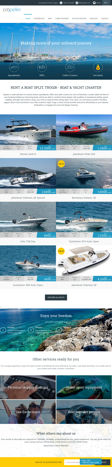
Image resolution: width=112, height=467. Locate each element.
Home (27, 18)
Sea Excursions (79, 18)
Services (94, 18)
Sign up (102, 462)
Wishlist (98, 3)
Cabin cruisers (62, 18)
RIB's (50, 18)
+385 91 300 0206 (90, 462)
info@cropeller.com (84, 3)
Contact (105, 18)
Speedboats (39, 18)
